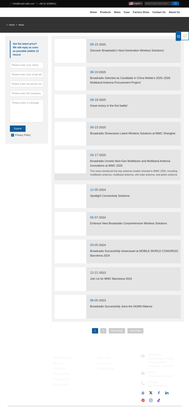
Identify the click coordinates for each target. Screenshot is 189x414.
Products (105, 12)
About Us (174, 12)
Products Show (61, 379)
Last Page (135, 330)
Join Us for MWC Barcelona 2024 (111, 278)
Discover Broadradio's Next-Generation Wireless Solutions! (127, 50)
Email (152, 372)
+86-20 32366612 (47, 3)
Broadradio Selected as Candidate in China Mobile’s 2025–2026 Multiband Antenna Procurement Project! (130, 80)
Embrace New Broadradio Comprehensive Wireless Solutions (128, 223)
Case (127, 12)
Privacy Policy (23, 135)
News (117, 12)
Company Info (105, 363)
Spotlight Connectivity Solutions (110, 195)
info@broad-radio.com (24, 3)
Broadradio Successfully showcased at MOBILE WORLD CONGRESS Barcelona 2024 (134, 253)
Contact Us (158, 12)
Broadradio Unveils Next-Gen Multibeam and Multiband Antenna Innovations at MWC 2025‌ (130, 163)
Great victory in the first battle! (109, 105)
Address (155, 354)
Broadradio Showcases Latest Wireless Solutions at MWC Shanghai (132, 133)
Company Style (105, 368)
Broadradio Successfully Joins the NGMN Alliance (121, 306)
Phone (153, 382)
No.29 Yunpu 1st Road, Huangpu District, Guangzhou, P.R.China (161, 362)
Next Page (117, 330)
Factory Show (141, 12)
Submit (18, 128)
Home (93, 12)
